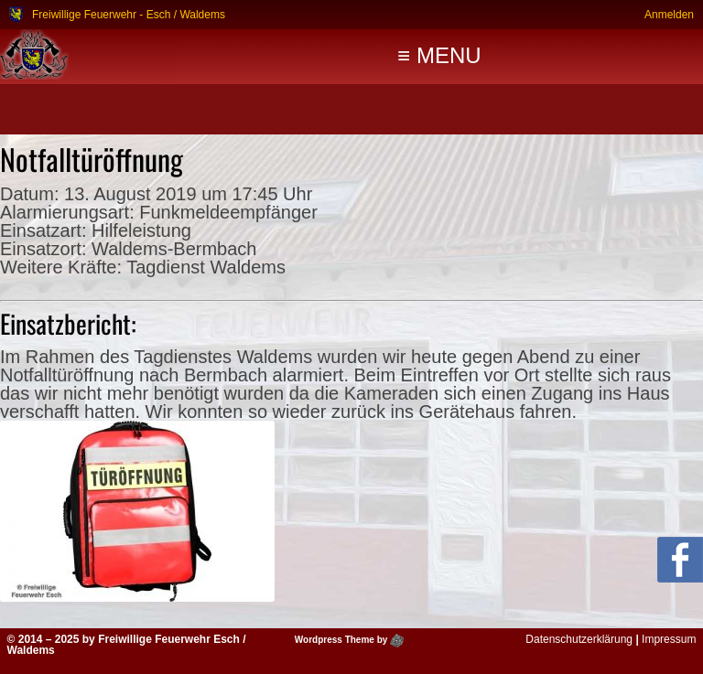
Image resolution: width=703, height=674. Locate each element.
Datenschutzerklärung (579, 639)
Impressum (669, 639)
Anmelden (669, 14)
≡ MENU (439, 55)
